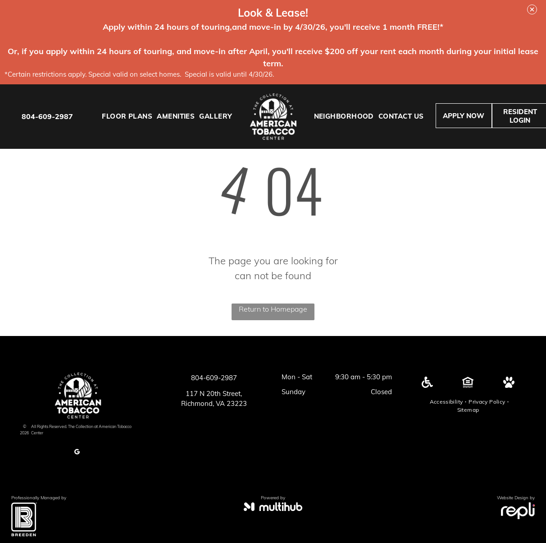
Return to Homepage (273, 308)
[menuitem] (127, 116)
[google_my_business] (77, 453)
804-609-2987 (47, 116)
